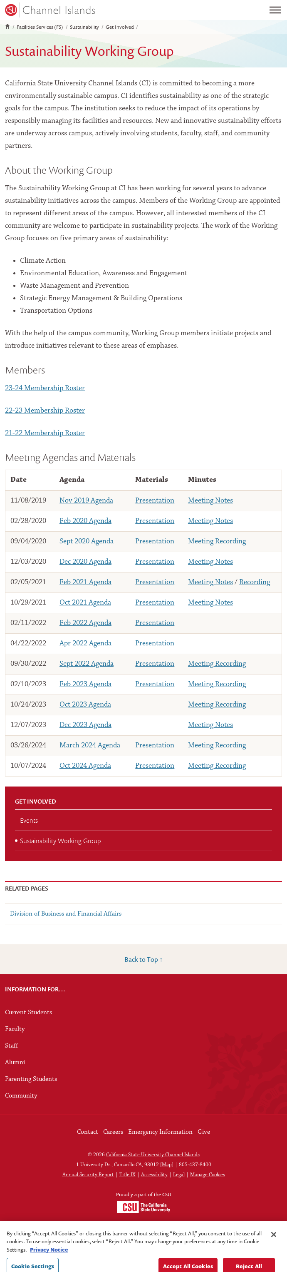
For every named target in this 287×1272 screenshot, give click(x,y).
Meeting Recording (217, 541)
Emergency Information (160, 1132)
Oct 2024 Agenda (85, 766)
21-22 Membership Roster (45, 433)
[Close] (274, 1251)
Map (167, 1164)
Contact (87, 1132)
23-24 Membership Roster (45, 388)
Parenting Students (31, 1079)
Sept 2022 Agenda (86, 664)
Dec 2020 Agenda (85, 562)
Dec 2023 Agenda (85, 725)
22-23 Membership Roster (45, 411)
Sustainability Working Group (60, 840)
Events (29, 820)
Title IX (127, 1174)
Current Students (28, 1012)
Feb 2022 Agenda (85, 623)
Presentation (154, 501)
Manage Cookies (207, 1174)
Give (204, 1132)
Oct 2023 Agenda (85, 705)
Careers (113, 1132)
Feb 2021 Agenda (85, 582)
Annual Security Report (88, 1174)
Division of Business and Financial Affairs (65, 914)
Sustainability (84, 27)
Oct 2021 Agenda (85, 603)
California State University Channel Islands (153, 1154)
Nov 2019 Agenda (86, 501)
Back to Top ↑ (143, 959)
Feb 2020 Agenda (85, 521)
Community (21, 1096)
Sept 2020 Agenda (86, 541)
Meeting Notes (210, 501)
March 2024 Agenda (89, 745)
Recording (254, 582)
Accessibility (154, 1174)
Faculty (15, 1029)
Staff (11, 1046)
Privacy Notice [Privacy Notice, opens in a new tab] (49, 1266)
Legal (179, 1174)
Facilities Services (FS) (40, 27)
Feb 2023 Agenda (85, 684)
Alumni (15, 1062)
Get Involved (120, 27)
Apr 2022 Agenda (85, 643)
